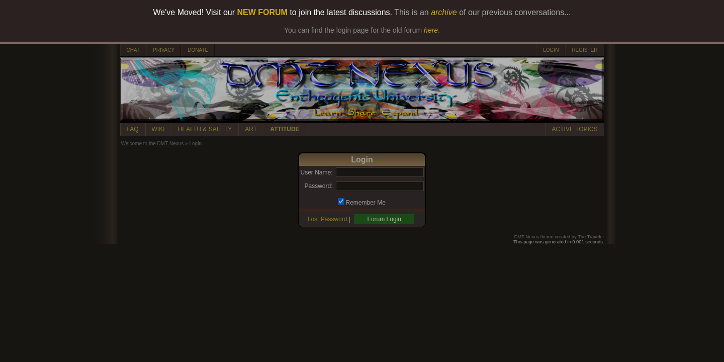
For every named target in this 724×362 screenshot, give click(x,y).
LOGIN (551, 50)
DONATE (198, 50)
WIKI (158, 129)
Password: (318, 186)
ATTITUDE (284, 129)
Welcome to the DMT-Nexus (152, 143)
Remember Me (366, 202)
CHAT (133, 50)
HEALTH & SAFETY (205, 129)
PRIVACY (163, 50)
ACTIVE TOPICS (575, 129)
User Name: (316, 172)
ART (251, 129)
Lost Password (327, 219)
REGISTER (584, 50)
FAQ (133, 129)
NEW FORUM (262, 12)
